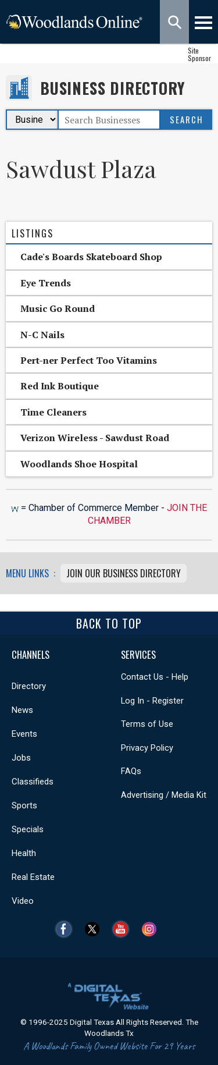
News (22, 710)
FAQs (131, 771)
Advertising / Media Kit (163, 795)
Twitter (95, 929)
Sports (24, 805)
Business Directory (112, 88)
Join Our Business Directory (123, 573)
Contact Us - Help (154, 677)
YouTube (123, 929)
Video (23, 901)
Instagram (152, 929)
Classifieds (32, 781)
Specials (28, 829)
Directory (29, 686)
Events (24, 734)
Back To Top (109, 623)
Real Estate (33, 877)
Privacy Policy (147, 748)
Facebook (66, 929)
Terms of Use (147, 724)
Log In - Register (152, 700)
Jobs (21, 757)
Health (24, 853)
